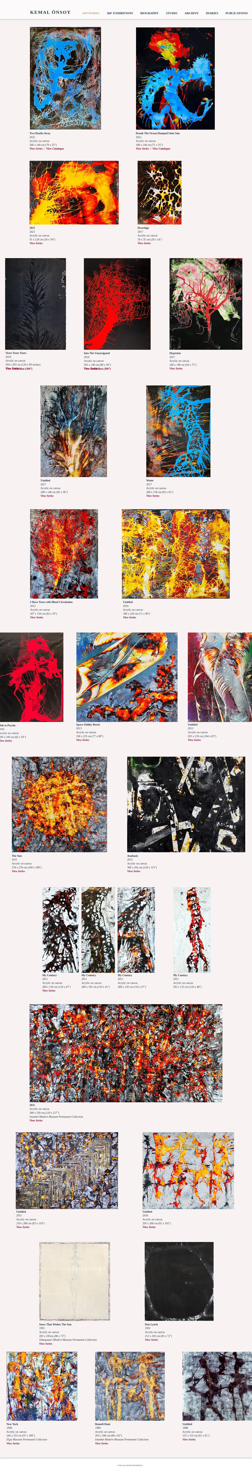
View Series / (38, 148)
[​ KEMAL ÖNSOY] (50, 12)
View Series (176, 368)
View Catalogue (55, 148)
